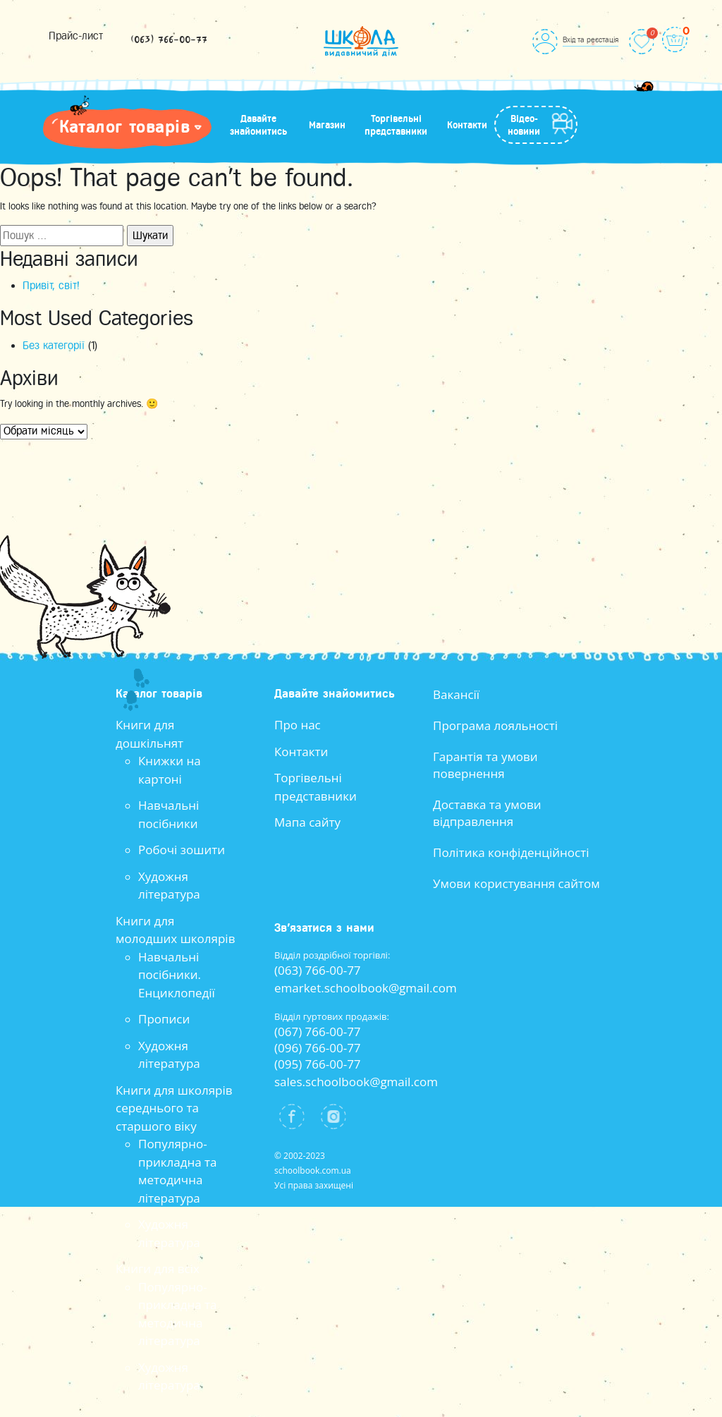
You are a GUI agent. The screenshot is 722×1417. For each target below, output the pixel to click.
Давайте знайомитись (258, 125)
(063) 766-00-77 (168, 40)
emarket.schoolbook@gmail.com (365, 988)
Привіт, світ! (51, 285)
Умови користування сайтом (516, 883)
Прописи (164, 1019)
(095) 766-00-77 (317, 1064)
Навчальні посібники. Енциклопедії (176, 975)
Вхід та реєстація (590, 39)
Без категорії (54, 345)
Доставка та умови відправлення (487, 812)
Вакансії (456, 694)
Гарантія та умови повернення (485, 765)
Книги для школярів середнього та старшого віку (174, 1108)
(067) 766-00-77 (317, 1031)
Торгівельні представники (396, 125)
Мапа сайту (307, 822)
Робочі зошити (181, 849)
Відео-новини (524, 125)
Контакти (467, 124)
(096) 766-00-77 (317, 1048)
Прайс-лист (76, 36)
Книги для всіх (158, 1268)
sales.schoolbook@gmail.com (356, 1082)
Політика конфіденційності (511, 852)
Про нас (297, 725)
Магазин (327, 124)
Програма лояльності (495, 725)
